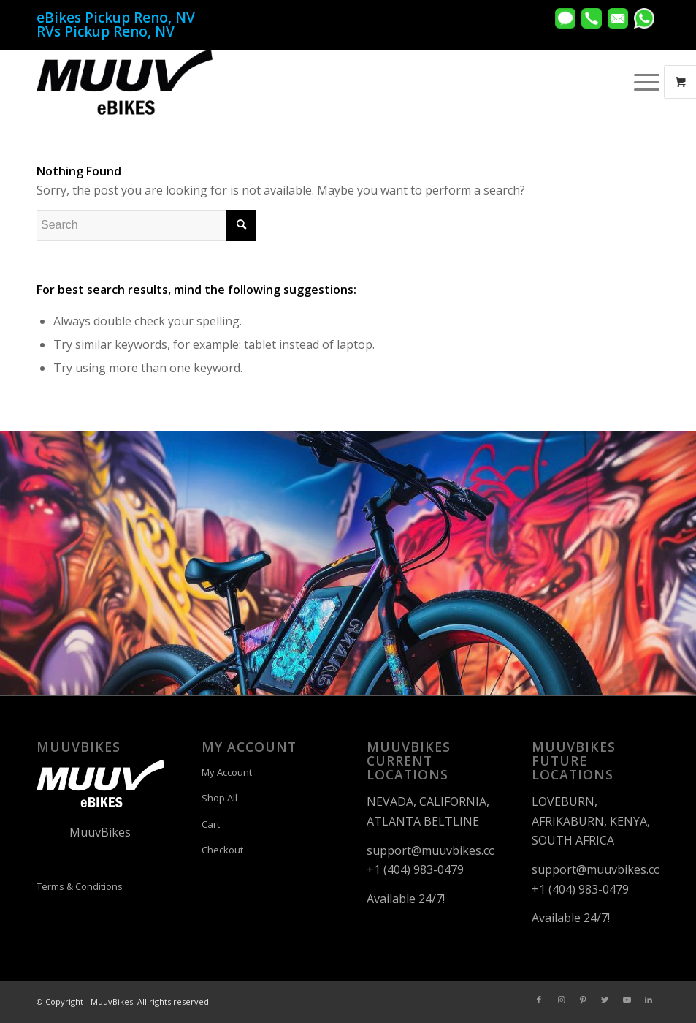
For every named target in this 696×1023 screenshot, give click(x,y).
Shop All (219, 797)
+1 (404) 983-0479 (415, 869)
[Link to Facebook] (539, 1000)
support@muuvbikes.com (436, 850)
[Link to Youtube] (627, 1000)
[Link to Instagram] (561, 1000)
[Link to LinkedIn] (648, 1000)
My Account (227, 772)
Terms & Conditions (80, 886)
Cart (211, 824)
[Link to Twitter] (605, 1000)
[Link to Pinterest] (583, 1000)
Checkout (222, 849)
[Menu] (639, 82)
